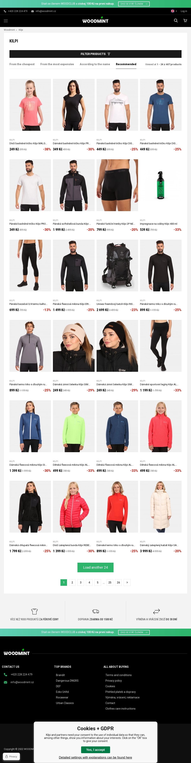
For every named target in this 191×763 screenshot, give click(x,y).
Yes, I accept (95, 749)
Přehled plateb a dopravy (120, 691)
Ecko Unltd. (62, 691)
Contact (110, 703)
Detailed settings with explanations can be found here (95, 757)
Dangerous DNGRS (67, 680)
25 (109, 582)
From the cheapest (22, 64)
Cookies (110, 686)
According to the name (95, 64)
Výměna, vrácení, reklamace (122, 697)
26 (118, 582)
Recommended (126, 64)
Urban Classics (65, 703)
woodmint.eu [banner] (95, 19)
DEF (58, 686)
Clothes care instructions (120, 708)
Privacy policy (113, 680)
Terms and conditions (118, 675)
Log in (184, 11)
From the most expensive (57, 64)
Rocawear (62, 697)
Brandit (60, 675)
